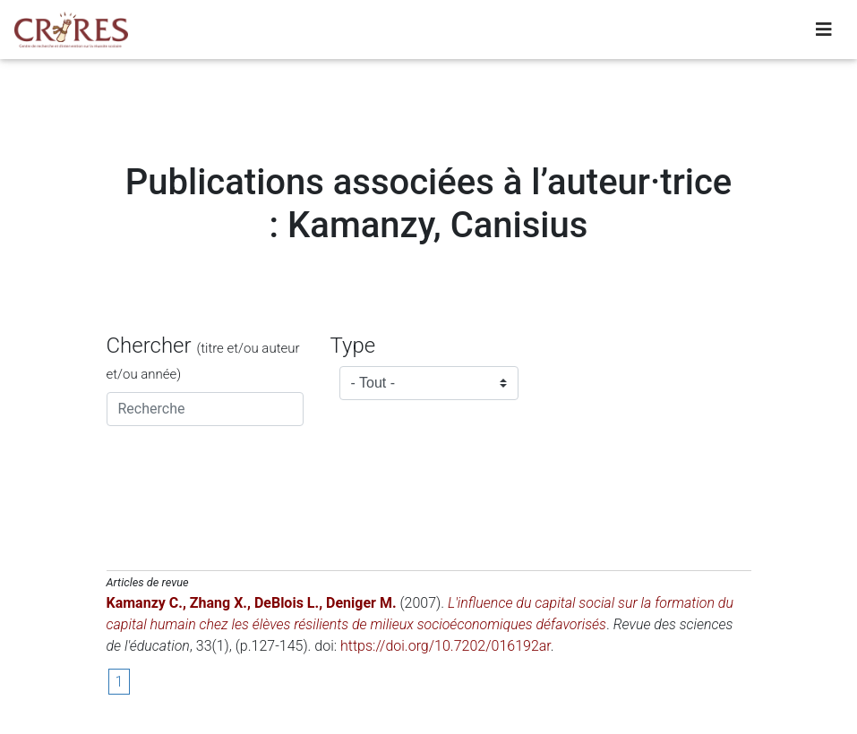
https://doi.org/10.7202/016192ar (445, 645)
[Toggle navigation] (824, 33)
